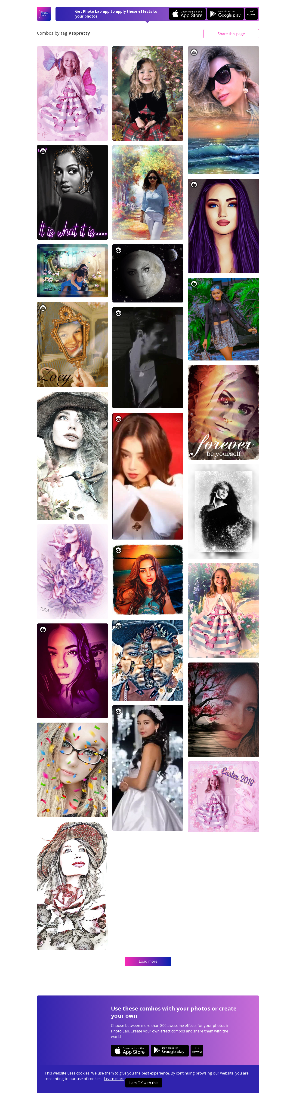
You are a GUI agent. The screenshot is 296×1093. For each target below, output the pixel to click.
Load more (148, 961)
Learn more (114, 1078)
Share (231, 33)
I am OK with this (143, 1082)
